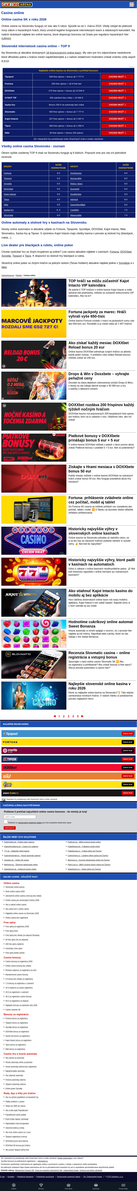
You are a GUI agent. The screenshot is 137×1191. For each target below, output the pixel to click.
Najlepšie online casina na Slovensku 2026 (22, 913)
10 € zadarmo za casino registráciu (19, 988)
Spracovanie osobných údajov (68, 1177)
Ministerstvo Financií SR (24, 1170)
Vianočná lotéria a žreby (14, 1128)
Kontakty (11, 1177)
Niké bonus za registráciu (15, 1049)
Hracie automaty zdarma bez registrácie (20, 1067)
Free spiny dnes (11, 931)
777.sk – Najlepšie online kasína (16, 770)
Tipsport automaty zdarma (15, 1084)
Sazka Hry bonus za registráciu (17, 1036)
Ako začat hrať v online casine (17, 909)
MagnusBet (75, 215)
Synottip (8, 183)
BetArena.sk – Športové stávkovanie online (21, 783)
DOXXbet (8, 189)
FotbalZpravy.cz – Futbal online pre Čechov (85, 770)
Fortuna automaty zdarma (15, 1080)
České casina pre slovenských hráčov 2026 (22, 900)
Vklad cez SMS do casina (15, 1106)
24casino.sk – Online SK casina (16, 779)
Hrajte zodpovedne (64, 1158)
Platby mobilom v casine (14, 1102)
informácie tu (43, 1161)
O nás (2, 1177)
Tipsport (8, 178)
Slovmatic (8, 215)
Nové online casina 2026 (15, 891)
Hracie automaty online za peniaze (18, 1062)
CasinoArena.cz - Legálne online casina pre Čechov (88, 774)
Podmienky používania (45, 1177)
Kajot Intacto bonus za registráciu (18, 1040)
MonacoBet (75, 178)
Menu (131, 4)
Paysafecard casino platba (15, 1115)
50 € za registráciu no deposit (16, 1001)
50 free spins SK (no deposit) (16, 940)
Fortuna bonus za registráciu (16, 1018)
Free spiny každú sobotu (15, 953)
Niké (6, 204)
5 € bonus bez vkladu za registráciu (19, 979)
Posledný (82, 716)
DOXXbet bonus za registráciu (17, 1032)
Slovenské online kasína (14, 887)
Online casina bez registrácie (16, 918)
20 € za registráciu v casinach (17, 992)
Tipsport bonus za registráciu (16, 1023)
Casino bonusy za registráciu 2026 (18, 961)
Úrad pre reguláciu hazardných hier (48, 1170)
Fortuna (7, 173)
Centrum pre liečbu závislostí (91, 1170)
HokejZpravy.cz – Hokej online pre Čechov (84, 788)
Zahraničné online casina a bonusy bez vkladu (23, 896)
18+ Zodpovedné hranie (92, 1177)
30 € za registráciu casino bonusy (18, 996)
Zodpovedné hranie (71, 1170)
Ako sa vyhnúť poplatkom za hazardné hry (21, 1097)
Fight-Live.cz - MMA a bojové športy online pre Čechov (89, 783)
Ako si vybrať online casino (15, 905)
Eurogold (74, 189)
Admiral (74, 199)
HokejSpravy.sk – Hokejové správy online (20, 788)
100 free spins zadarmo (14, 944)
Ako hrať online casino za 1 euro (18, 1132)
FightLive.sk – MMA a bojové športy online (84, 761)
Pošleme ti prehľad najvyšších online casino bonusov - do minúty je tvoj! (45, 730)
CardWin (74, 210)
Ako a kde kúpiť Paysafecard (16, 1110)
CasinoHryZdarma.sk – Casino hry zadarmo (21, 765)
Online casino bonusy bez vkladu (18, 966)
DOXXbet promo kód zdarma (16, 1141)
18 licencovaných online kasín (63, 52)
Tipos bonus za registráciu (15, 1045)
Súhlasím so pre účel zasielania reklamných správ (39, 741)
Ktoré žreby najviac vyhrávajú (16, 1119)
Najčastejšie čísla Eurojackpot (17, 1123)
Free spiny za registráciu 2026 (17, 926)
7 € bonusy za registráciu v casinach (19, 983)
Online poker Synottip (13, 1089)
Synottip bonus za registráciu (16, 1027)
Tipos (6, 199)
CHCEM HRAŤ (116, 76)
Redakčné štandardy (25, 1177)
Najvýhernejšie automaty (15, 1071)
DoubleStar (75, 194)
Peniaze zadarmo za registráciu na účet (20, 970)
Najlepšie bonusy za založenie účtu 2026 (21, 1005)
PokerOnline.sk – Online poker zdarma (19, 761)
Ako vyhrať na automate (14, 1058)
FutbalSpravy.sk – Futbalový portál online (84, 765)
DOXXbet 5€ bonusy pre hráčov (17, 1145)
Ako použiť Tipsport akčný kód (17, 1150)
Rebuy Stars (76, 183)
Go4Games (76, 173)
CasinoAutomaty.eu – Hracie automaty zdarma (22, 774)
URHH (6, 38)
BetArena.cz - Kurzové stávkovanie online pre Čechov (89, 779)
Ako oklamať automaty (14, 1075)
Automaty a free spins (13, 948)
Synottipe (124, 263)
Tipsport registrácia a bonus (16, 1137)
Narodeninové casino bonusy (16, 975)
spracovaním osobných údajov (30, 741)
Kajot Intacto (10, 194)
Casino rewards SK (13, 1010)
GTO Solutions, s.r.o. (115, 1177)
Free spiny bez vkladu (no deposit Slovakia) (22, 935)
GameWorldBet (77, 204)
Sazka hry (9, 210)
